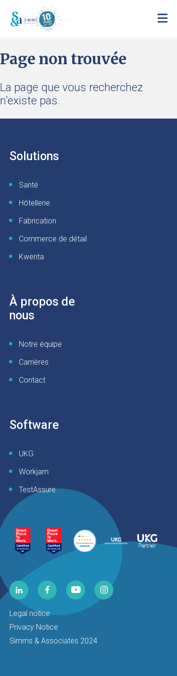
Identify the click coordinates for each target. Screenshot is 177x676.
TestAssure (37, 489)
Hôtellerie (34, 202)
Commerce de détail (53, 238)
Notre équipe (40, 344)
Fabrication (37, 220)
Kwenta (31, 256)
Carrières (34, 362)
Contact (32, 380)
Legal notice (29, 613)
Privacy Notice (33, 627)
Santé (28, 184)
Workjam (34, 471)
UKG (26, 453)
